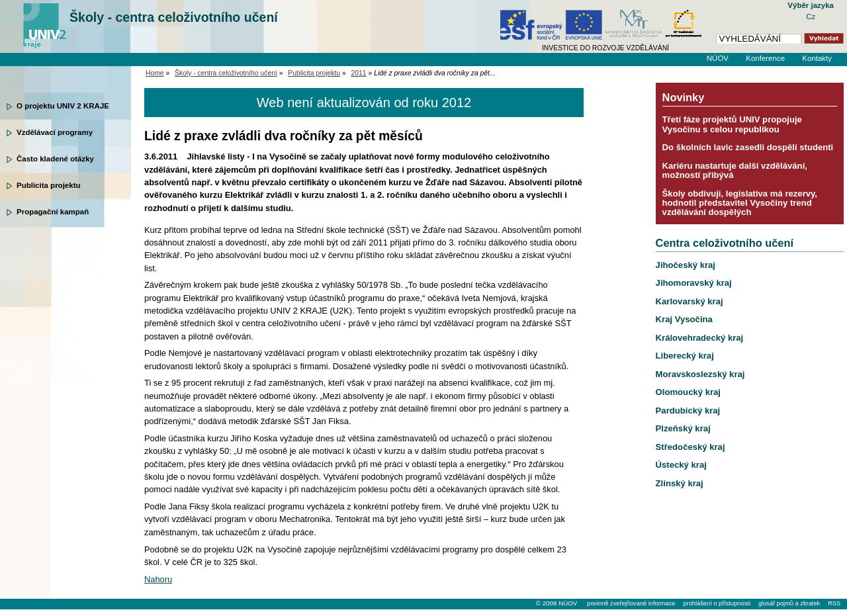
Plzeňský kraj (683, 428)
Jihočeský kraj (685, 265)
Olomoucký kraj (688, 392)
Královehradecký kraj (700, 338)
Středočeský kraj (690, 447)
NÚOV (718, 58)
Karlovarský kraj (689, 301)
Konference (765, 58)
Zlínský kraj (679, 483)
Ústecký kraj (681, 465)
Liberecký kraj (685, 356)
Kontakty (817, 58)
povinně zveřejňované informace (631, 603)
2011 (359, 73)
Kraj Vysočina (684, 319)
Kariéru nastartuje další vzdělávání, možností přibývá (734, 170)
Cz (810, 17)
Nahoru (158, 579)
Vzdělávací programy (55, 132)
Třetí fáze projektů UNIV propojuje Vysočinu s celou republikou (732, 124)
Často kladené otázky (55, 159)
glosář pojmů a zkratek (789, 603)
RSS (834, 603)
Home (155, 73)
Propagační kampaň (53, 212)
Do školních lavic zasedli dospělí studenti (748, 147)
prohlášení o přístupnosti (716, 603)
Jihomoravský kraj (694, 283)
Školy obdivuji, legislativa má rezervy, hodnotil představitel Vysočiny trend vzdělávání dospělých (739, 203)
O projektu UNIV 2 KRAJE (63, 106)
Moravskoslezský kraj (700, 374)
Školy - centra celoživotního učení (173, 17)
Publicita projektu (49, 185)
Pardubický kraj (688, 410)
